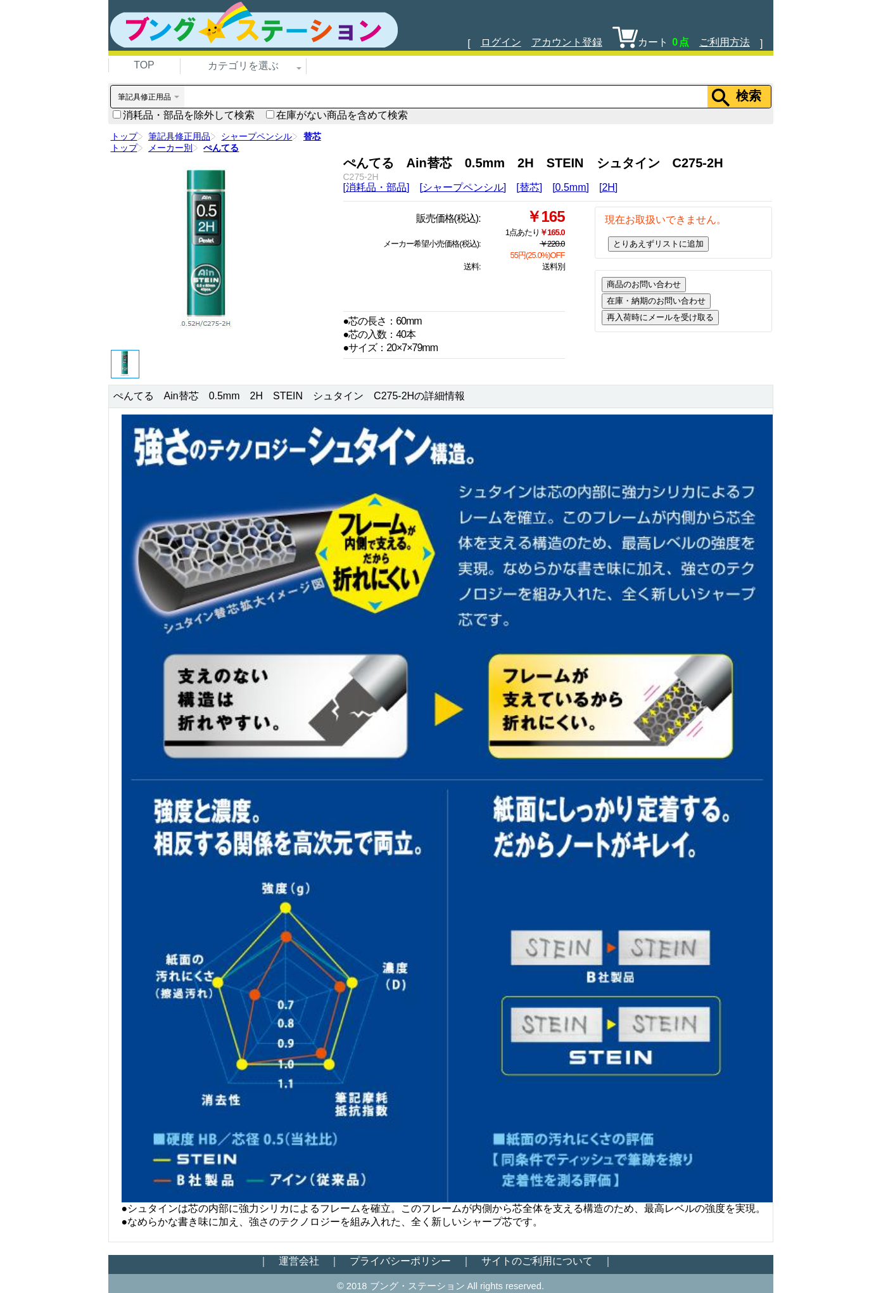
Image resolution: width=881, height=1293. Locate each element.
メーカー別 (170, 148)
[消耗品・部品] (376, 187)
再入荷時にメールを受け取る (660, 317)
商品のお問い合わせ (644, 284)
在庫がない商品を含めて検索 (337, 115)
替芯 (312, 136)
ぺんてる (221, 148)
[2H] (608, 187)
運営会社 (299, 1261)
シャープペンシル (256, 136)
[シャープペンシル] (462, 187)
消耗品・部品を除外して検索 (184, 115)
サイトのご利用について (537, 1261)
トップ (124, 136)
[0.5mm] (570, 187)
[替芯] (529, 187)
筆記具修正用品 (179, 136)
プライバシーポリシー (400, 1261)
